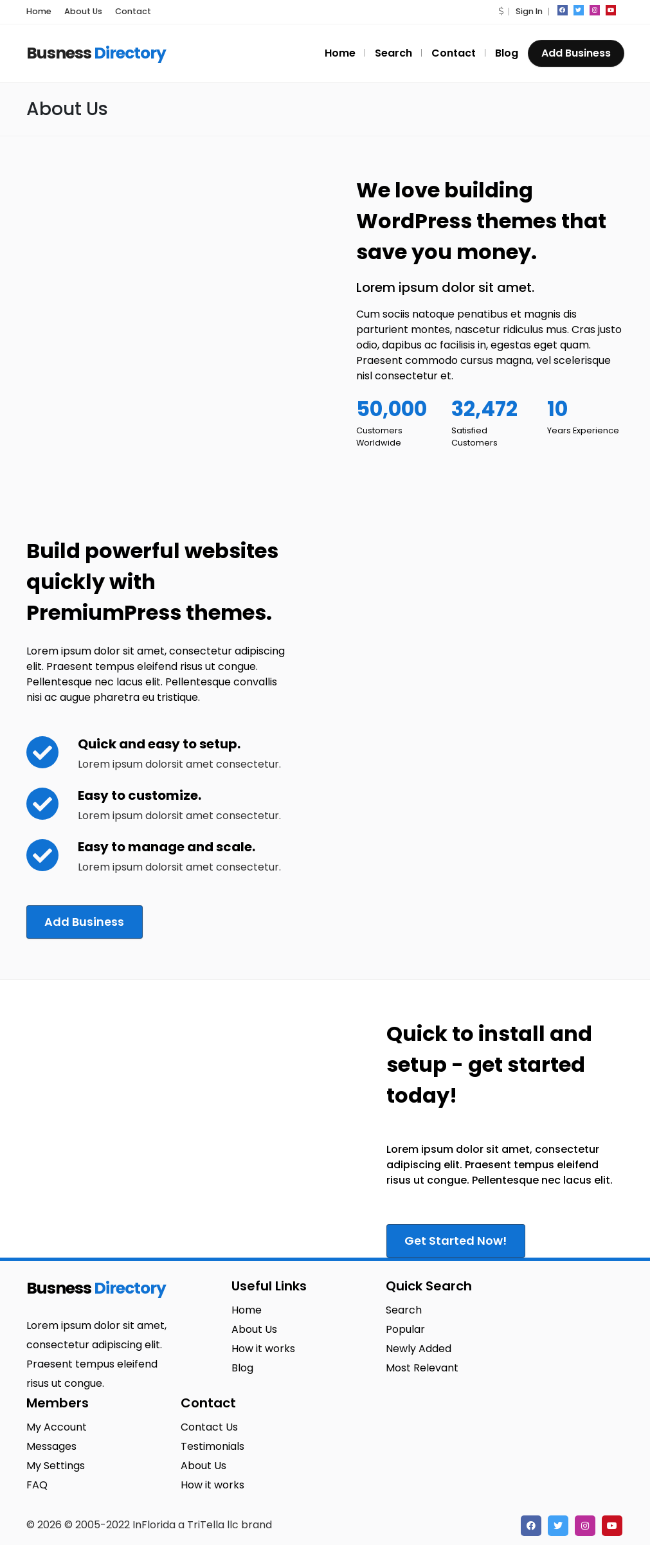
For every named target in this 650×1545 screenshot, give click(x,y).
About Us (83, 11)
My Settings (55, 1464)
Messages (51, 1445)
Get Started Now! (457, 1239)
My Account (56, 1425)
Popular (405, 1328)
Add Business (576, 53)
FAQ (37, 1483)
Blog (506, 53)
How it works (263, 1347)
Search (393, 53)
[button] (501, 11)
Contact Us (209, 1425)
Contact (133, 11)
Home (38, 11)
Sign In (529, 11)
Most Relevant (422, 1366)
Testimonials (212, 1445)
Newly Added (418, 1347)
